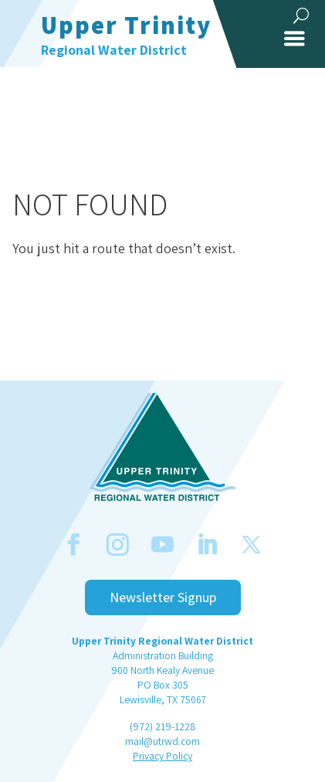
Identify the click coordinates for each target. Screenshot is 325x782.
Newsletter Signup (163, 597)
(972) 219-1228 (162, 726)
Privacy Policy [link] (162, 756)
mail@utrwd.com (162, 741)
